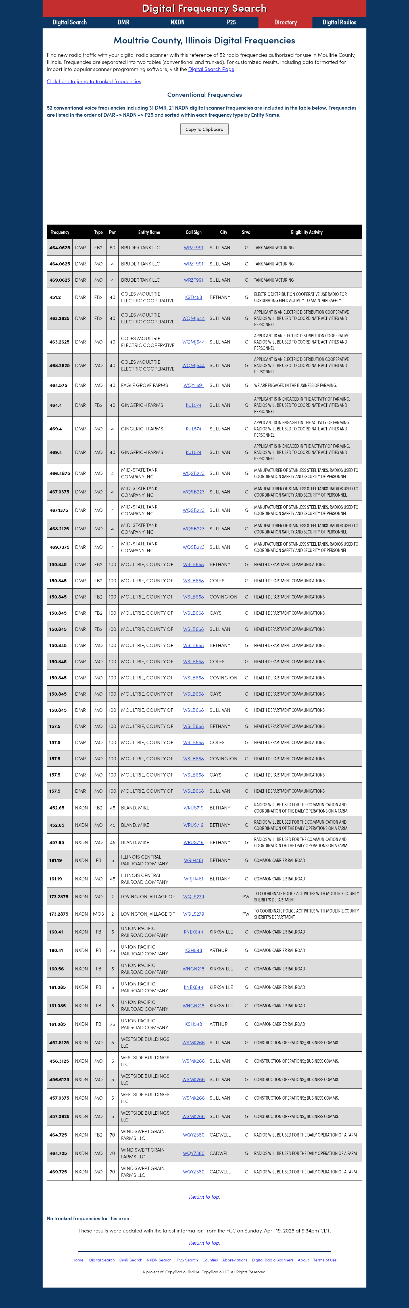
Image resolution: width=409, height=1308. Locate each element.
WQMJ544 (193, 318)
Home (78, 1260)
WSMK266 (193, 1042)
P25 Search (187, 1260)
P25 (231, 21)
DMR (124, 21)
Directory (285, 21)
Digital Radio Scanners (272, 1260)
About (303, 1260)
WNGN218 (193, 968)
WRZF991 (193, 247)
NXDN (178, 21)
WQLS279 (193, 896)
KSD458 (193, 297)
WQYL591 (193, 385)
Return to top (204, 1196)
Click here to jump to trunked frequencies (94, 81)
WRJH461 (193, 860)
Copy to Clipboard (204, 129)
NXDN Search (159, 1260)
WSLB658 (193, 564)
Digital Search (70, 21)
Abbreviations (234, 1260)
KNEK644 (193, 931)
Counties (210, 1260)
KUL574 (193, 404)
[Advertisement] (204, 179)
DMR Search (130, 1260)
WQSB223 (193, 473)
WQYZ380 (193, 1134)
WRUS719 (193, 807)
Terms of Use (325, 1260)
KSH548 (193, 950)
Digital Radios (339, 21)
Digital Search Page (211, 68)
